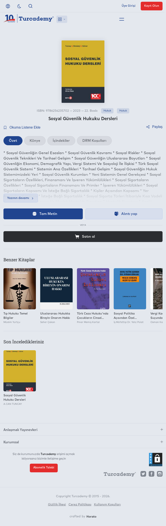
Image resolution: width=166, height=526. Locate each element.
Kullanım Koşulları (107, 504)
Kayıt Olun (151, 6)
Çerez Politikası (80, 504)
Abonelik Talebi (43, 467)
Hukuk (107, 111)
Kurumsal (11, 441)
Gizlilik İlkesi (57, 504)
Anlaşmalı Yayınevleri (20, 429)
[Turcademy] (118, 475)
